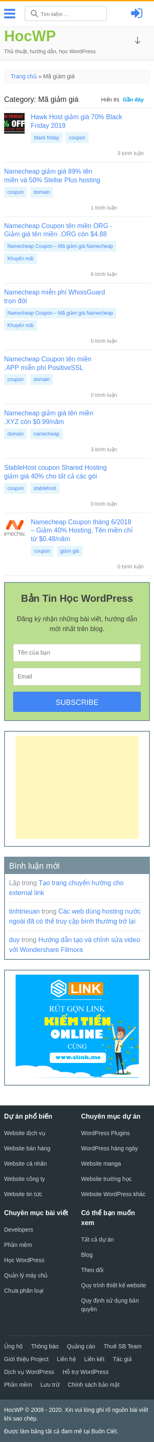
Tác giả (122, 1359)
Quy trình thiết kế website (113, 1285)
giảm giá (69, 551)
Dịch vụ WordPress (29, 1372)
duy (14, 939)
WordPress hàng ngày (109, 1148)
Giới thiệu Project (26, 1359)
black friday (46, 138)
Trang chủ (24, 76)
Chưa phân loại (24, 1290)
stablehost (45, 488)
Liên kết (94, 1359)
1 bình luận (104, 208)
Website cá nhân (25, 1163)
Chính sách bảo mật (94, 1384)
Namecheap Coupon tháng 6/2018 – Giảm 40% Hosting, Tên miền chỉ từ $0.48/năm (82, 530)
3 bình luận (130, 153)
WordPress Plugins (105, 1133)
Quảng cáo (81, 1346)
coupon (77, 138)
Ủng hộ (13, 1346)
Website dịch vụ (25, 1133)
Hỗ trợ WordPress (85, 1372)
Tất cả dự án (97, 1239)
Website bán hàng (27, 1148)
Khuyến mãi (20, 259)
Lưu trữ (50, 1384)
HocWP (30, 36)
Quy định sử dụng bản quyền (110, 1304)
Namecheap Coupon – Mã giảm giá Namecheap (60, 246)
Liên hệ (66, 1359)
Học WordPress (24, 1260)
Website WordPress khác (113, 1194)
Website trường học (106, 1179)
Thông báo (45, 1346)
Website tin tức (23, 1194)
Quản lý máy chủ (26, 1275)
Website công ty (24, 1179)
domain (42, 192)
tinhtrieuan (24, 911)
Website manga (101, 1163)
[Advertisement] (77, 787)
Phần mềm (18, 1245)
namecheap (47, 434)
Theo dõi (92, 1270)
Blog (87, 1254)
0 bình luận (104, 341)
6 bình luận (104, 274)
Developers (18, 1229)
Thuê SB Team (122, 1346)
